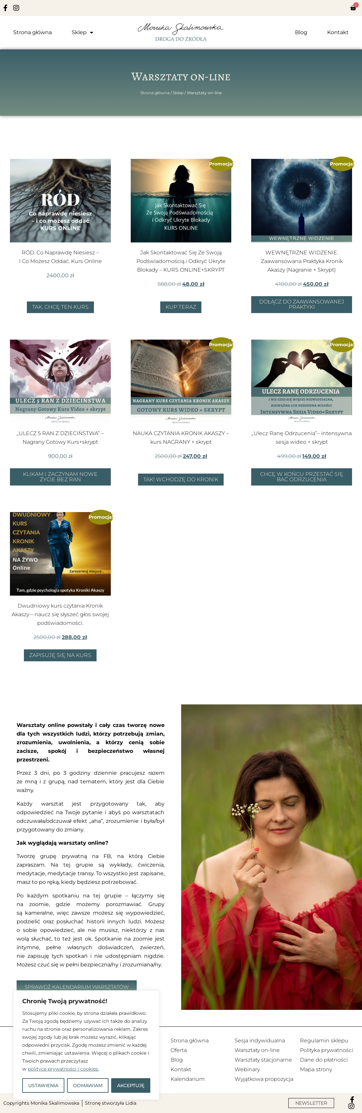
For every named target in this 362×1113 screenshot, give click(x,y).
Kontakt (338, 32)
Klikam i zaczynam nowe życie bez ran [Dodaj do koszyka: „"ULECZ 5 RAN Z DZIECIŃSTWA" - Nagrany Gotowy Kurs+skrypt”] (60, 477)
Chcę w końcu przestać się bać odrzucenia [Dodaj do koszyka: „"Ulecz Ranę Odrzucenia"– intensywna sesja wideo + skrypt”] (301, 477)
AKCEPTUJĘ (130, 1085)
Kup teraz (181, 307)
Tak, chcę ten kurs (60, 307)
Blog (301, 32)
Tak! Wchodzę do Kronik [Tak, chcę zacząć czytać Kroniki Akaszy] (180, 479)
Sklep (82, 32)
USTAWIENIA (43, 1085)
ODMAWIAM (88, 1085)
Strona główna (32, 32)
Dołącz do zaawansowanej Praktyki (301, 304)
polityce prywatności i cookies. (63, 1069)
